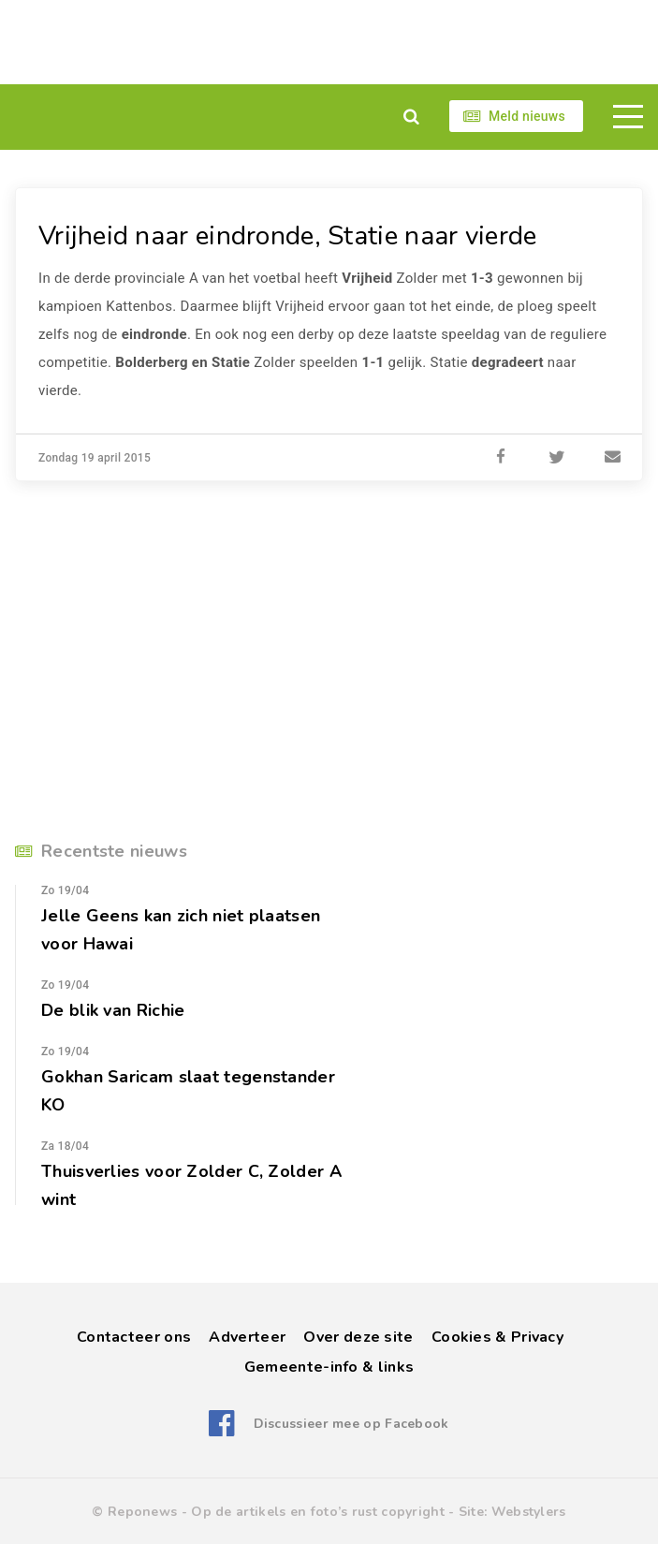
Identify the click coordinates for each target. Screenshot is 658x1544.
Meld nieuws (527, 116)
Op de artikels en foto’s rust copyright (318, 1512)
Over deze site (358, 1337)
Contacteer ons (134, 1337)
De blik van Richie (112, 1010)
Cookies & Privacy (497, 1337)
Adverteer (247, 1337)
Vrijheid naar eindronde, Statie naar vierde (287, 236)
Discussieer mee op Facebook (351, 1424)
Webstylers (528, 1512)
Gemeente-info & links (329, 1367)
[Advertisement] (329, 42)
